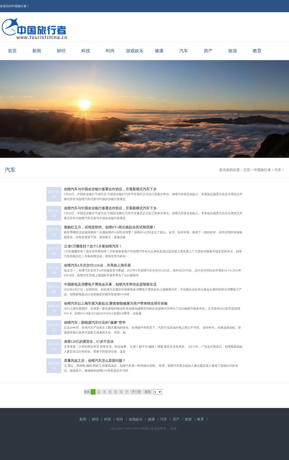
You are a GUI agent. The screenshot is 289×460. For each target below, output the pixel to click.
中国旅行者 (262, 170)
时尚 (110, 50)
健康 (159, 50)
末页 (148, 392)
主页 (246, 170)
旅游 (232, 50)
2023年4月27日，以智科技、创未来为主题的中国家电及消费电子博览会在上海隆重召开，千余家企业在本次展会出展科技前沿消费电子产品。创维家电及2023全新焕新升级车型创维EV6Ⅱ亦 (153, 289)
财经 (61, 50)
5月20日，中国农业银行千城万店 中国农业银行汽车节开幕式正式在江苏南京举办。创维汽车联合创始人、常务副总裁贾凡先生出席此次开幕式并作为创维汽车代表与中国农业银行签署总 (153, 194)
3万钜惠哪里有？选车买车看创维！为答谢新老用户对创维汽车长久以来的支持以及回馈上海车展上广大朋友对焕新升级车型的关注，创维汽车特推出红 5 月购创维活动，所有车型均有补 (153, 251)
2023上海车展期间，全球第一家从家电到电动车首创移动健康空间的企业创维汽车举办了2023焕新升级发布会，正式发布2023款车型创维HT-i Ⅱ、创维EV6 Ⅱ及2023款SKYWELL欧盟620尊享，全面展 (152, 308)
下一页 (136, 392)
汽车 (183, 50)
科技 (85, 50)
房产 (208, 50)
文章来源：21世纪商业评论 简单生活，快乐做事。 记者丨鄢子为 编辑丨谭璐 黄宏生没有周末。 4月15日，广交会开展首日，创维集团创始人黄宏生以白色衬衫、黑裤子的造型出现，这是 (153, 346)
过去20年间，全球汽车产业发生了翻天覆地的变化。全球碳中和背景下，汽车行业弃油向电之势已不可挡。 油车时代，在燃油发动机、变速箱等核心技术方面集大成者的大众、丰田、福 (152, 327)
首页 (12, 50)
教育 (257, 50)
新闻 (36, 50)
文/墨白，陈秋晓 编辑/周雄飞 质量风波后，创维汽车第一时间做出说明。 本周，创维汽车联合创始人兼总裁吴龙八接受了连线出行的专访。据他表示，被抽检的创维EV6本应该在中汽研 (151, 365)
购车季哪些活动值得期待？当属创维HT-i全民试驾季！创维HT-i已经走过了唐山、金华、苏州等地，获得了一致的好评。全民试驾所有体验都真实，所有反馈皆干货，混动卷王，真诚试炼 (153, 232)
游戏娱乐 (135, 50)
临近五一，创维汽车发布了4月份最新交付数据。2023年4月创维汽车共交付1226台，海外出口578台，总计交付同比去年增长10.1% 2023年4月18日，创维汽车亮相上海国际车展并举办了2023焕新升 (152, 270)
